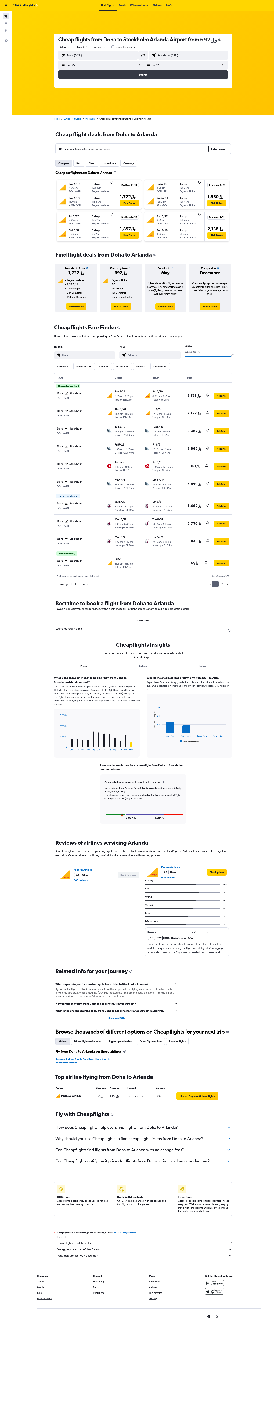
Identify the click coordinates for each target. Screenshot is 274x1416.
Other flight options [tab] (151, 1040)
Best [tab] (78, 163)
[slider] (233, 356)
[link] (76, 306)
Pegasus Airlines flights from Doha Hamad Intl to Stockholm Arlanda (83, 1060)
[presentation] (219, 39)
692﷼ (208, 39)
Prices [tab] (83, 666)
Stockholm (90, 119)
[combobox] (65, 47)
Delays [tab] (202, 666)
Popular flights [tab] (177, 1040)
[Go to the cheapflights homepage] (25, 5)
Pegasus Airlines (83, 869)
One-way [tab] (128, 163)
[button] (6, 5)
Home (57, 119)
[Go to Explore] (5, 30)
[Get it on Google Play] (214, 1286)
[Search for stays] (5, 23)
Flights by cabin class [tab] (120, 1040)
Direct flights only (125, 46)
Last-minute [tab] (109, 163)
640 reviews (81, 879)
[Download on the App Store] (214, 1295)
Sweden (77, 119)
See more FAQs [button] (116, 1017)
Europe (67, 119)
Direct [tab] (92, 163)
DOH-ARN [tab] (143, 620)
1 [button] (215, 584)
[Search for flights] (5, 16)
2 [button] (222, 584)
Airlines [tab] (143, 666)
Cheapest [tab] (63, 163)
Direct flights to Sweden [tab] (87, 1040)
